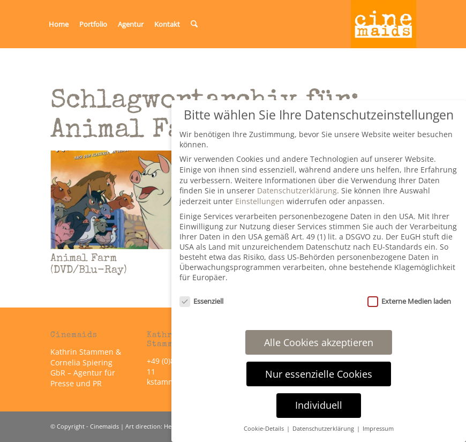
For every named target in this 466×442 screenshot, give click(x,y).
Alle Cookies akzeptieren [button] (318, 342)
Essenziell (201, 301)
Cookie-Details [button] (264, 428)
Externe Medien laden (409, 301)
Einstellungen (259, 201)
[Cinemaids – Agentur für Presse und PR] (383, 24)
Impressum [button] (378, 428)
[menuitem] (58, 24)
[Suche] (194, 24)
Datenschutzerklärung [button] (324, 428)
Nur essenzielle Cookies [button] (318, 374)
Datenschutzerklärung (297, 190)
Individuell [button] (318, 405)
